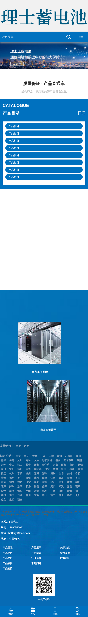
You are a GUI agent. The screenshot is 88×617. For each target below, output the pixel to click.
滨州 (77, 482)
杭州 (11, 473)
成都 (69, 495)
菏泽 (3, 486)
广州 (52, 491)
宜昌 (69, 486)
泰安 (36, 482)
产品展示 (8, 547)
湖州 (44, 473)
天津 (51, 456)
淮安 (47, 469)
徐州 (3, 469)
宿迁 (3, 473)
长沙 (3, 491)
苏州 (19, 469)
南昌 (44, 477)
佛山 (77, 491)
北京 (18, 456)
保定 (11, 460)
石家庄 (69, 456)
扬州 (63, 469)
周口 (52, 486)
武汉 (61, 486)
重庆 (26, 456)
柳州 (61, 495)
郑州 (11, 486)
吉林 (34, 456)
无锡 (80, 464)
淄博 (69, 477)
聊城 (69, 482)
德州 (61, 482)
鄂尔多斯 (68, 460)
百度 (18, 446)
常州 (11, 469)
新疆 (59, 456)
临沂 (52, 482)
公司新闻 (36, 552)
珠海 (69, 491)
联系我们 (65, 558)
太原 (36, 460)
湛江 (11, 495)
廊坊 (28, 460)
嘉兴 (36, 473)
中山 (11, 464)
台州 (69, 473)
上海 (43, 456)
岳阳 (28, 491)
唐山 (78, 456)
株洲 (11, 491)
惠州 (28, 495)
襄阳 (77, 486)
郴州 (44, 491)
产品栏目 (13, 126)
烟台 (11, 482)
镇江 (71, 469)
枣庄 (77, 477)
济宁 (28, 482)
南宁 (52, 495)
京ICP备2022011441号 (37, 514)
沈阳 (79, 460)
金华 (61, 473)
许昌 (36, 486)
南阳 (44, 486)
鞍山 (19, 464)
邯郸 (3, 460)
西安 (36, 464)
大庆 (55, 464)
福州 (11, 477)
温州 (28, 473)
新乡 (28, 486)
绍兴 (52, 473)
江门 (3, 495)
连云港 (37, 469)
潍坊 (19, 482)
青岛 (61, 477)
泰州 (80, 469)
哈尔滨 (46, 464)
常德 (36, 491)
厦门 (19, 477)
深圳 (61, 491)
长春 (28, 464)
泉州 (28, 477)
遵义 (3, 499)
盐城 (55, 469)
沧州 (19, 460)
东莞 (36, 495)
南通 (28, 469)
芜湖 (3, 477)
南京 (71, 464)
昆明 (11, 499)
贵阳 (77, 495)
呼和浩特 (47, 460)
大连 (3, 464)
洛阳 (19, 486)
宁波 (19, 473)
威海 (44, 482)
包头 (57, 460)
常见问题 (36, 563)
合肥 (77, 473)
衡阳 (19, 491)
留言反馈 (65, 552)
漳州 (36, 477)
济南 (52, 477)
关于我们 (65, 547)
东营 (3, 482)
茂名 (19, 495)
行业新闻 (36, 558)
